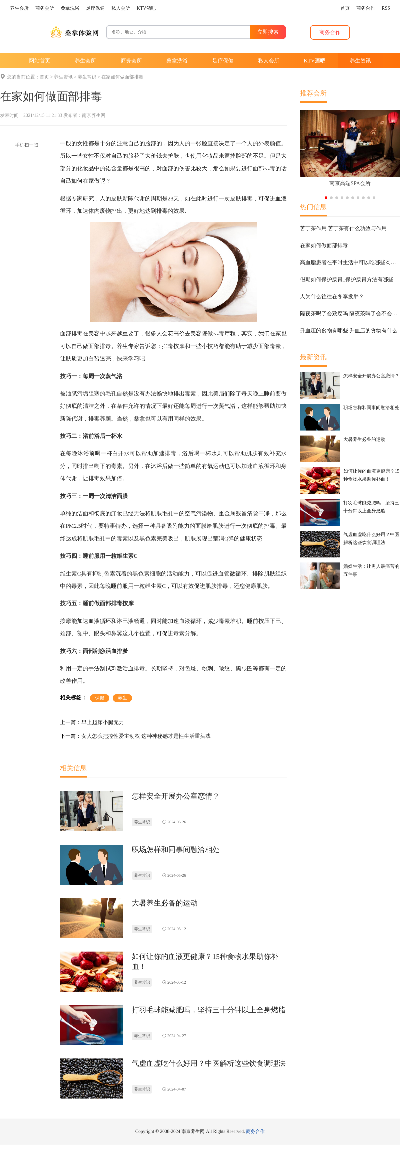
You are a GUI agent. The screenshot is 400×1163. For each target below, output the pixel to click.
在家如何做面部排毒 (122, 76)
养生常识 (87, 76)
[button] (326, 197)
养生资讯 (63, 76)
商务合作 (255, 1131)
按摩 (179, 346)
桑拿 (139, 419)
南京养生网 (93, 115)
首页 (44, 76)
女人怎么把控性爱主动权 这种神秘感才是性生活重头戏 (146, 736)
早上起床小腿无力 (102, 722)
